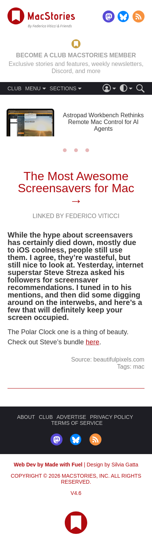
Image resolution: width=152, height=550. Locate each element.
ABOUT (26, 417)
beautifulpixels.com (119, 359)
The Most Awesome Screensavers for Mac (76, 182)
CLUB (14, 88)
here (92, 342)
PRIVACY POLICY (111, 417)
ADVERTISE (71, 417)
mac (138, 366)
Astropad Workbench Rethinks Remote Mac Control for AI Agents (103, 122)
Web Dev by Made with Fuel (48, 465)
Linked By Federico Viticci (76, 216)
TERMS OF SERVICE (77, 423)
